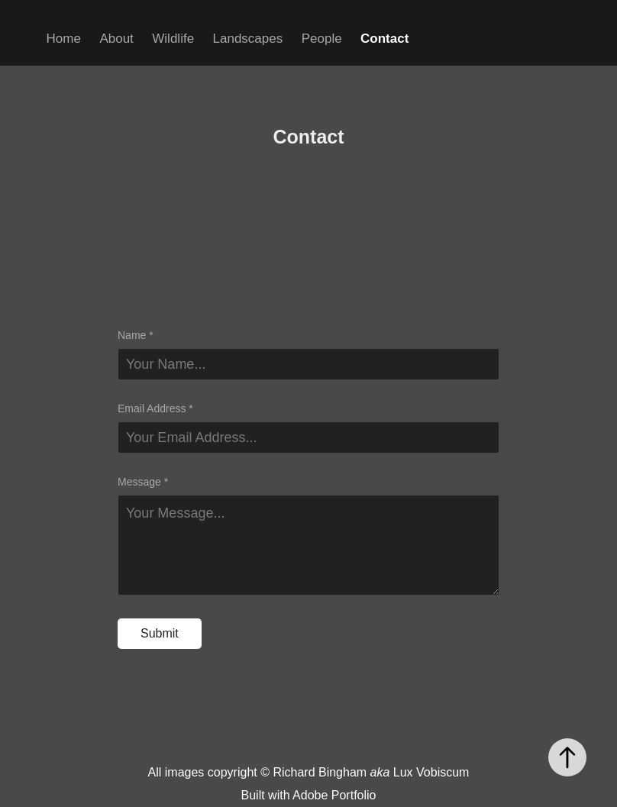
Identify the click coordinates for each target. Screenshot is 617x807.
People (322, 38)
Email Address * (155, 408)
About (116, 38)
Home (64, 38)
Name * (135, 335)
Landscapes (248, 38)
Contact (384, 38)
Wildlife (173, 38)
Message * (143, 481)
